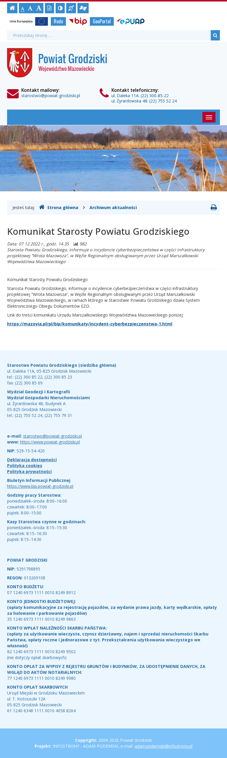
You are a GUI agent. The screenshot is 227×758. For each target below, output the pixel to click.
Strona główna (58, 207)
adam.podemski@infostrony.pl (163, 746)
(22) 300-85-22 (155, 95)
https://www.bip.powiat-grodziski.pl (40, 486)
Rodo (58, 21)
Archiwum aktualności (113, 207)
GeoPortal (102, 21)
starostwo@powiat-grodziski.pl (50, 95)
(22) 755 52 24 (163, 101)
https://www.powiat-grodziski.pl (50, 442)
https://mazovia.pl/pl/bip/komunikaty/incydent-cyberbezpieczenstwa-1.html (89, 324)
